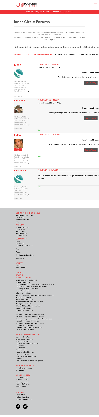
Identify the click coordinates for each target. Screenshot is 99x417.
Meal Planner (20, 268)
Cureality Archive (22, 382)
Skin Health (20, 358)
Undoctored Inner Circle (24, 215)
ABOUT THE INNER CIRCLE (28, 213)
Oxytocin (19, 312)
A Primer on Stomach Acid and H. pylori (30, 323)
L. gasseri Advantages (23, 308)
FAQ (17, 222)
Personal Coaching (22, 380)
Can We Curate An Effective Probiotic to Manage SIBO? (35, 284)
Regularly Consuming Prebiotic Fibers (29, 327)
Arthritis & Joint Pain (23, 337)
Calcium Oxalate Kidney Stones (27, 343)
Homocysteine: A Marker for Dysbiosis (29, 302)
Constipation (20, 348)
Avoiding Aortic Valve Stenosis (26, 280)
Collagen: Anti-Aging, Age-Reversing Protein (31, 286)
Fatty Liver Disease (22, 354)
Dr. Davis (18, 135)
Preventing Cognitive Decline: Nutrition (30, 317)
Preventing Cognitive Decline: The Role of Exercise (34, 319)
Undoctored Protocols (28, 334)
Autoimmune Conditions (24, 339)
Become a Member (22, 227)
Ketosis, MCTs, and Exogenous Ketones (29, 306)
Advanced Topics (24, 277)
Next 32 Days (20, 231)
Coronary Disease (22, 350)
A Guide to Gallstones (23, 293)
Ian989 (17, 65)
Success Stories (21, 236)
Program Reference (23, 384)
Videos (18, 252)
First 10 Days (20, 229)
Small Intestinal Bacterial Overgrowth (29, 361)
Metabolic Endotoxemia (24, 310)
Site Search (20, 258)
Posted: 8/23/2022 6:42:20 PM (48, 100)
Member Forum (19, 54)
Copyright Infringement (24, 399)
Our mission (20, 217)
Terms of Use (20, 395)
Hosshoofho (20, 170)
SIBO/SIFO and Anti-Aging (25, 330)
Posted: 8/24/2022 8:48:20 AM (49, 134)
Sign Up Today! (90, 83)
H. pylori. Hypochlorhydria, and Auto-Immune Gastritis (35, 295)
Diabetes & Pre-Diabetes (25, 352)
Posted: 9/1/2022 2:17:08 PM (48, 170)
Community (22, 239)
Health (19, 275)
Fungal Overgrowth (23, 291)
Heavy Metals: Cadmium (24, 299)
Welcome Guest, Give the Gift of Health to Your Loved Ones (49, 12)
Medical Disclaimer (23, 397)
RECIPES (19, 263)
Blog (17, 249)
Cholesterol (20, 346)
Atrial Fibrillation (22, 341)
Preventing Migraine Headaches (27, 321)
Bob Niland (19, 100)
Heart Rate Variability (23, 297)
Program (20, 225)
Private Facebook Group (24, 245)
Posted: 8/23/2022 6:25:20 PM (48, 64)
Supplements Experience (25, 255)
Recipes (18, 266)
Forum (18, 241)
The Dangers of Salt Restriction (27, 289)
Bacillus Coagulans (23, 282)
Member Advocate (22, 220)
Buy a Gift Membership (24, 368)
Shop (18, 272)
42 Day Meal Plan (22, 378)
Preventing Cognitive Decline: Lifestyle (30, 315)
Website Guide (21, 386)
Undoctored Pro (21, 234)
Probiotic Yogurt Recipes (24, 325)
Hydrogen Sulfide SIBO (24, 304)
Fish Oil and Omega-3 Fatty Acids (40, 54)
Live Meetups (20, 243)
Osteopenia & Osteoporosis (26, 356)
